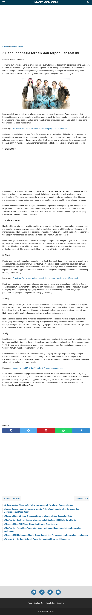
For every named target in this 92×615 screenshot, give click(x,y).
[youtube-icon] (58, 592)
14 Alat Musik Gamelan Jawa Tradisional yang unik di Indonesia (40, 128)
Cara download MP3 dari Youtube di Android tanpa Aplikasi (38, 368)
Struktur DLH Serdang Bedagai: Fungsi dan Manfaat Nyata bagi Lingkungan (37, 539)
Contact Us (38, 603)
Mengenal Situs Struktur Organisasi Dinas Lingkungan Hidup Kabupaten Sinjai (38, 516)
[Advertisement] (46, 25)
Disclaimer (60, 603)
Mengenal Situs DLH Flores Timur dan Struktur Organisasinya (31, 524)
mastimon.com (46, 2)
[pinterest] (46, 430)
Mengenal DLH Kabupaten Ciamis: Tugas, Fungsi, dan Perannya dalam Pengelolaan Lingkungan (46, 535)
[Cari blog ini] (88, 2)
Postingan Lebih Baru (12, 498)
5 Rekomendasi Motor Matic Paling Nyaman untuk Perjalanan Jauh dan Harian (39, 505)
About (30, 603)
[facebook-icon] (33, 592)
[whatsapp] (63, 430)
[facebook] (11, 430)
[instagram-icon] (42, 592)
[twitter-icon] (50, 592)
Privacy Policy (49, 603)
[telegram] (81, 430)
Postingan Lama (81, 498)
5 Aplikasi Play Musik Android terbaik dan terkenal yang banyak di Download (45, 278)
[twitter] (28, 430)
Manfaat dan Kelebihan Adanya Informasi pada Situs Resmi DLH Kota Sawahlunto (40, 520)
